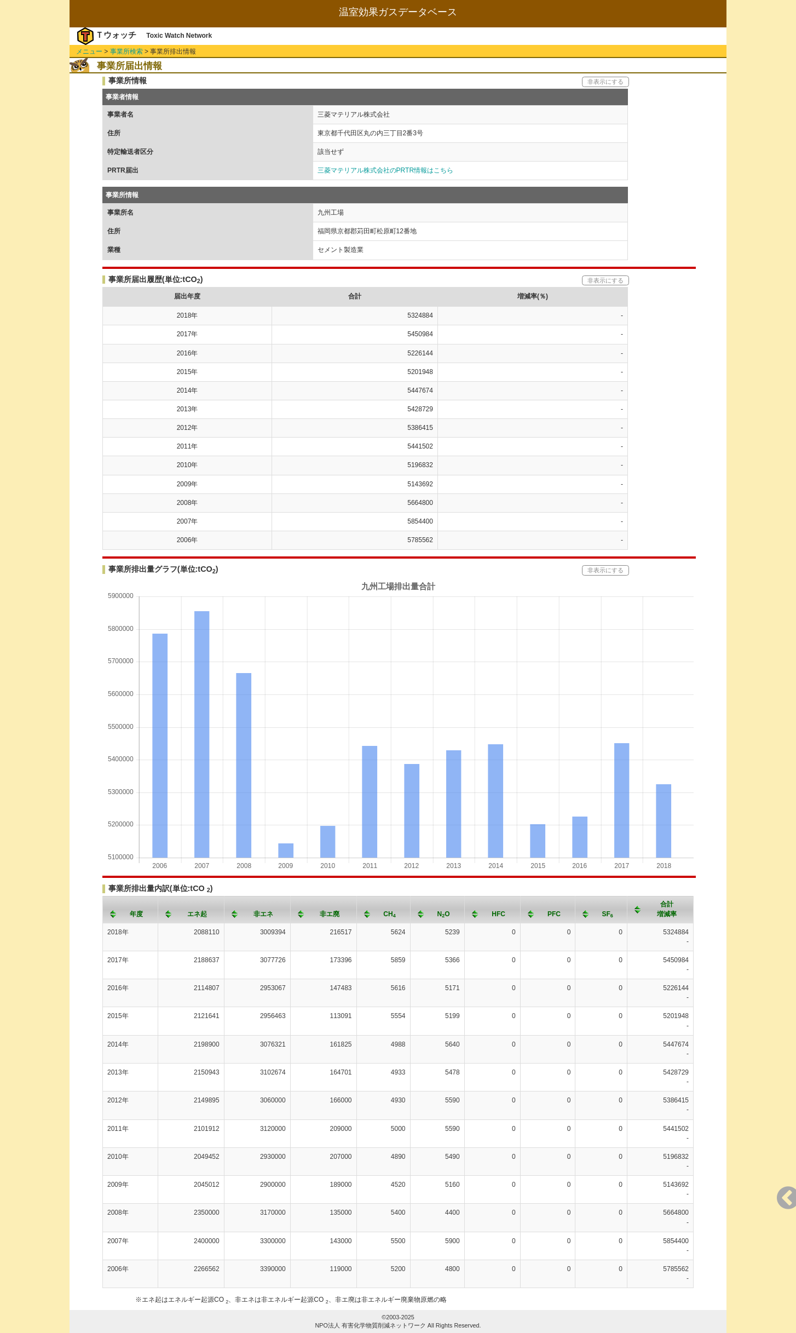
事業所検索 (126, 51)
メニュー (89, 51)
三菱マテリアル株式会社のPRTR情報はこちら (385, 170)
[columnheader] (130, 910)
